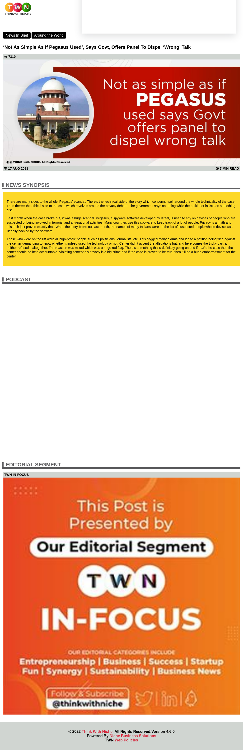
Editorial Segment (33, 465)
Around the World (49, 35)
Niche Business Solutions (133, 736)
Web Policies (126, 740)
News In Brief (16, 35)
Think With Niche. (97, 732)
